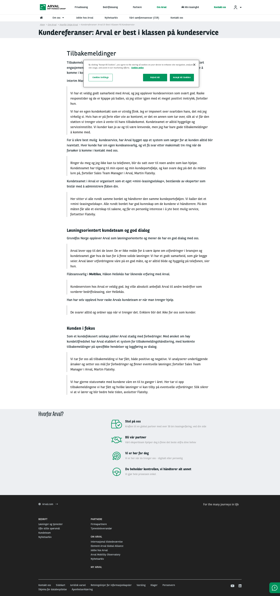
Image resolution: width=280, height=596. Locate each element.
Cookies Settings (100, 77)
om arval (52, 24)
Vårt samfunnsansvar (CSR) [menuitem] (144, 17)
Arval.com (48, 504)
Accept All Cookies (182, 77)
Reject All (155, 77)
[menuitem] (237, 7)
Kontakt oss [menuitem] (177, 17)
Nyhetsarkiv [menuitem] (111, 17)
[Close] (194, 65)
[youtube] (232, 586)
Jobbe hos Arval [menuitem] (84, 17)
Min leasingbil (190, 7)
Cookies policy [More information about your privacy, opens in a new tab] (137, 67)
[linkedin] (240, 586)
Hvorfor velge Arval (68, 24)
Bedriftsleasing (110, 7)
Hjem (42, 24)
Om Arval (161, 7)
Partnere (137, 7)
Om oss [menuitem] (58, 17)
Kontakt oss (220, 7)
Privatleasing (81, 7)
